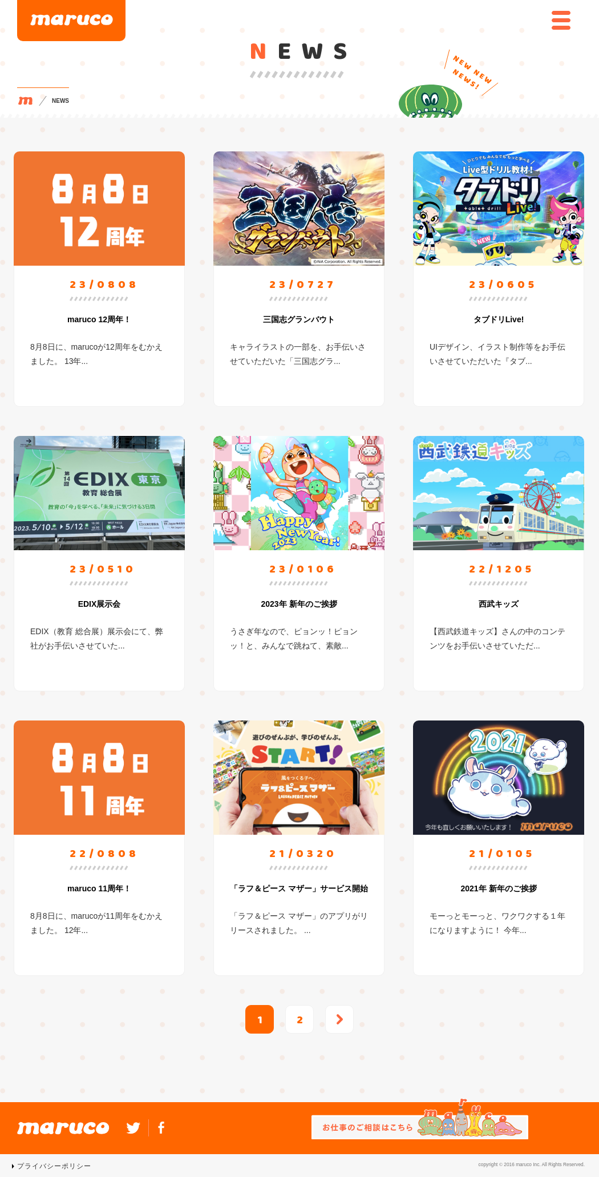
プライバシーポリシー (54, 1166)
